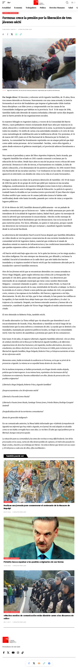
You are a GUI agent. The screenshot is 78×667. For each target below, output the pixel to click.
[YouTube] (13, 653)
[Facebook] (3, 653)
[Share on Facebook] (7, 34)
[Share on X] (12, 34)
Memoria (7, 502)
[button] (4, 2)
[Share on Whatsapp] (16, 34)
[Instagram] (18, 653)
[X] (8, 653)
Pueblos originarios (10, 13)
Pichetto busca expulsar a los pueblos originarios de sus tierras (34, 562)
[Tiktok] (22, 653)
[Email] (39, 663)
